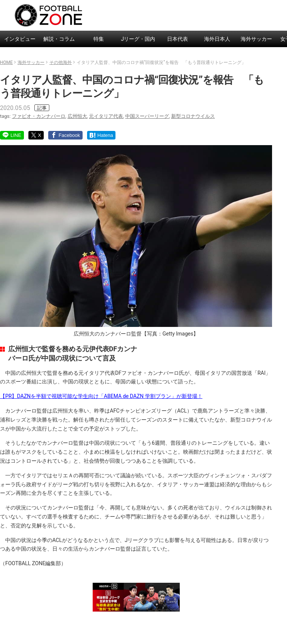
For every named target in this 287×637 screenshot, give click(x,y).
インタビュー (20, 39)
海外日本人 (217, 39)
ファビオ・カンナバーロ (38, 116)
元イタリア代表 (106, 116)
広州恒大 (77, 116)
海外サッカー (256, 39)
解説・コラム (59, 39)
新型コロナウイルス (193, 116)
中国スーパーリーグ (147, 116)
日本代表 (177, 39)
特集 (98, 39)
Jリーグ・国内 (138, 39)
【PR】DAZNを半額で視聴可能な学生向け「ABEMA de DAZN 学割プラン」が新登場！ (101, 396)
